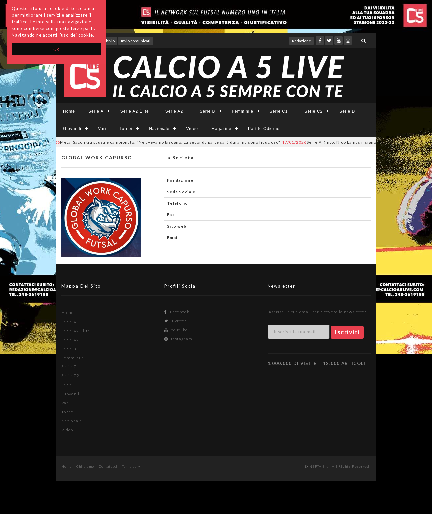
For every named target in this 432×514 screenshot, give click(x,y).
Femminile (242, 111)
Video (192, 128)
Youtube (176, 329)
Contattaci (108, 466)
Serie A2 (174, 111)
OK (56, 49)
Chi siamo (85, 466)
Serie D (347, 111)
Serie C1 (279, 111)
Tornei (125, 128)
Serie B (207, 111)
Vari (102, 128)
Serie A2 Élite (134, 111)
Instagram (178, 338)
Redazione (301, 40)
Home (69, 111)
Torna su (131, 466)
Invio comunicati (135, 40)
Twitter (175, 320)
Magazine (221, 128)
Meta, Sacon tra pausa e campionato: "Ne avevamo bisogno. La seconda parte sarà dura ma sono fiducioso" (161, 142)
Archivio (107, 40)
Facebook (176, 311)
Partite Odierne (264, 128)
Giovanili (72, 128)
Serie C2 (314, 111)
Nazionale (159, 128)
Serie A (96, 111)
